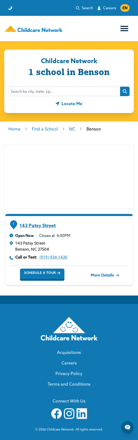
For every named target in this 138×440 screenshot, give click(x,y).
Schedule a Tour (42, 273)
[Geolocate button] (69, 103)
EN (124, 8)
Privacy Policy (69, 373)
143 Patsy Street (37, 225)
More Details (104, 275)
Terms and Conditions (69, 384)
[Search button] (125, 91)
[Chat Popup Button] (127, 427)
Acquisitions (69, 352)
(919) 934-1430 (53, 257)
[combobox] (64, 91)
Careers (109, 8)
